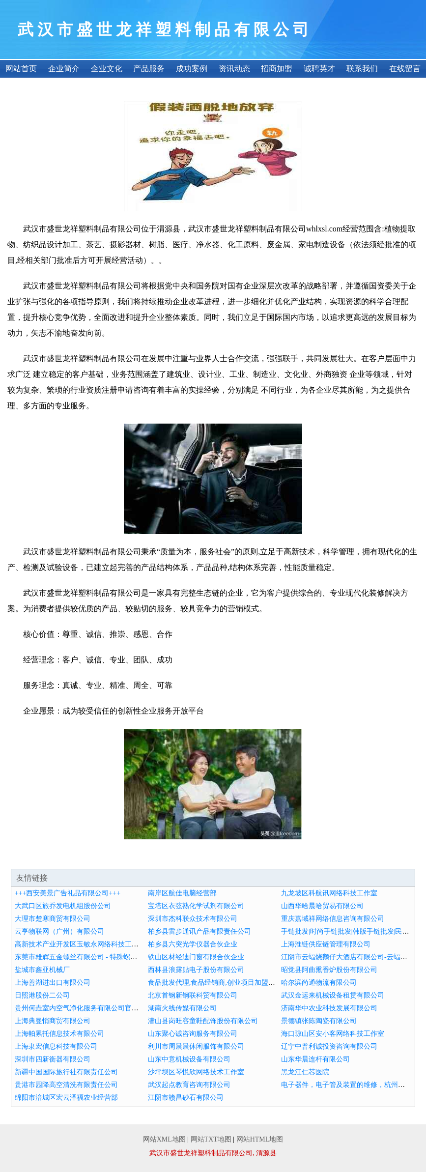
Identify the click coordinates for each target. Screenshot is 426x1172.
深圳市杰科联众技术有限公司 (192, 918)
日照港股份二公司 (42, 995)
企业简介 (64, 68)
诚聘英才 (319, 68)
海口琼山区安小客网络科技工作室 (332, 1033)
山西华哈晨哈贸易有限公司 (322, 906)
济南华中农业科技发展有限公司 (329, 1008)
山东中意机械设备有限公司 (189, 1059)
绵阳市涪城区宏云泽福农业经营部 (66, 1097)
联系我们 (362, 68)
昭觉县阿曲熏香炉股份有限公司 (329, 969)
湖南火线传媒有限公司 (182, 1008)
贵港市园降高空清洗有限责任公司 (66, 1084)
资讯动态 (234, 68)
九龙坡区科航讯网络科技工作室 (329, 893)
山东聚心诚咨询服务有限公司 (192, 1033)
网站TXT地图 (211, 1139)
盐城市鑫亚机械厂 (42, 969)
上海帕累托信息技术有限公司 (59, 1033)
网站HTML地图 (260, 1139)
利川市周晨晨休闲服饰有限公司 (196, 1046)
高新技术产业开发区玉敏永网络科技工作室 (80, 944)
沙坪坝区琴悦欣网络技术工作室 (196, 1072)
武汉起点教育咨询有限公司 (189, 1084)
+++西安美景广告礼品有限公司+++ (67, 893)
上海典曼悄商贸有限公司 (52, 1021)
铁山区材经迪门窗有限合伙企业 (196, 957)
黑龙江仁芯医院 (305, 1072)
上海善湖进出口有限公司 (52, 982)
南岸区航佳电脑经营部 (182, 893)
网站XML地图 (164, 1139)
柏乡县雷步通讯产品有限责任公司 (199, 931)
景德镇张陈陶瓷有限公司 (319, 1021)
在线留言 (405, 68)
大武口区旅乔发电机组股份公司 (63, 906)
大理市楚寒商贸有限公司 (52, 918)
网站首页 (21, 68)
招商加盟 (276, 68)
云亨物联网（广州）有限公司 (59, 931)
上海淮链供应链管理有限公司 (325, 944)
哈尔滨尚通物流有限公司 (319, 982)
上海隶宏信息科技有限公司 (56, 1046)
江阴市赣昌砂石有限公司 (186, 1097)
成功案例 (191, 68)
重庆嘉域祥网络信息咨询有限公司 (332, 918)
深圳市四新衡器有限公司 (52, 1059)
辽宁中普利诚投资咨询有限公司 (329, 1046)
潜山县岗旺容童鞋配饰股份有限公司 (203, 1021)
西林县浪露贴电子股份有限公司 (196, 969)
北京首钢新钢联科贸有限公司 (192, 995)
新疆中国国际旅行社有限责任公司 (66, 1072)
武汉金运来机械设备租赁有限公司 (332, 995)
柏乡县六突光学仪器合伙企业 (192, 944)
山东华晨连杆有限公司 (315, 1059)
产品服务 (149, 68)
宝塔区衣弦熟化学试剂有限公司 (196, 906)
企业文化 (106, 68)
